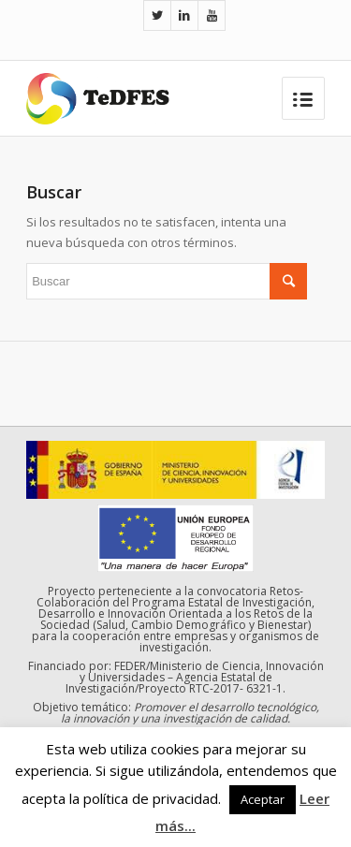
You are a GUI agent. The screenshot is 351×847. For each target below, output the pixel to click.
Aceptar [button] (263, 799)
